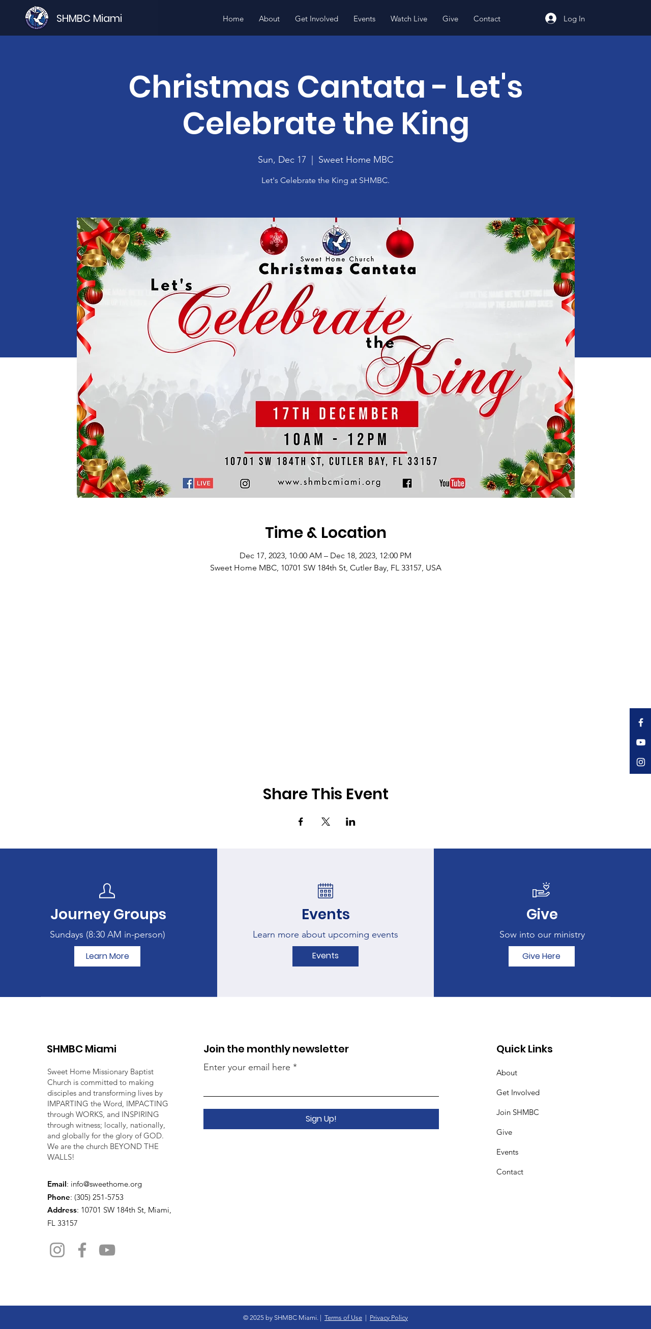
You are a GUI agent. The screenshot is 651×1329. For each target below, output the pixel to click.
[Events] (325, 956)
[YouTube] (640, 742)
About (506, 1072)
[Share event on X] (326, 822)
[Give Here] (542, 956)
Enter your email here (246, 1067)
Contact (509, 1171)
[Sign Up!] (321, 1119)
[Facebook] (640, 722)
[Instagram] (640, 762)
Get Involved (518, 1092)
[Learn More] (107, 956)
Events (507, 1152)
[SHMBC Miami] (106, 18)
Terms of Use (343, 1317)
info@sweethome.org (106, 1184)
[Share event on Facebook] (301, 822)
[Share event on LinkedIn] (351, 822)
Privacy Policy (389, 1317)
